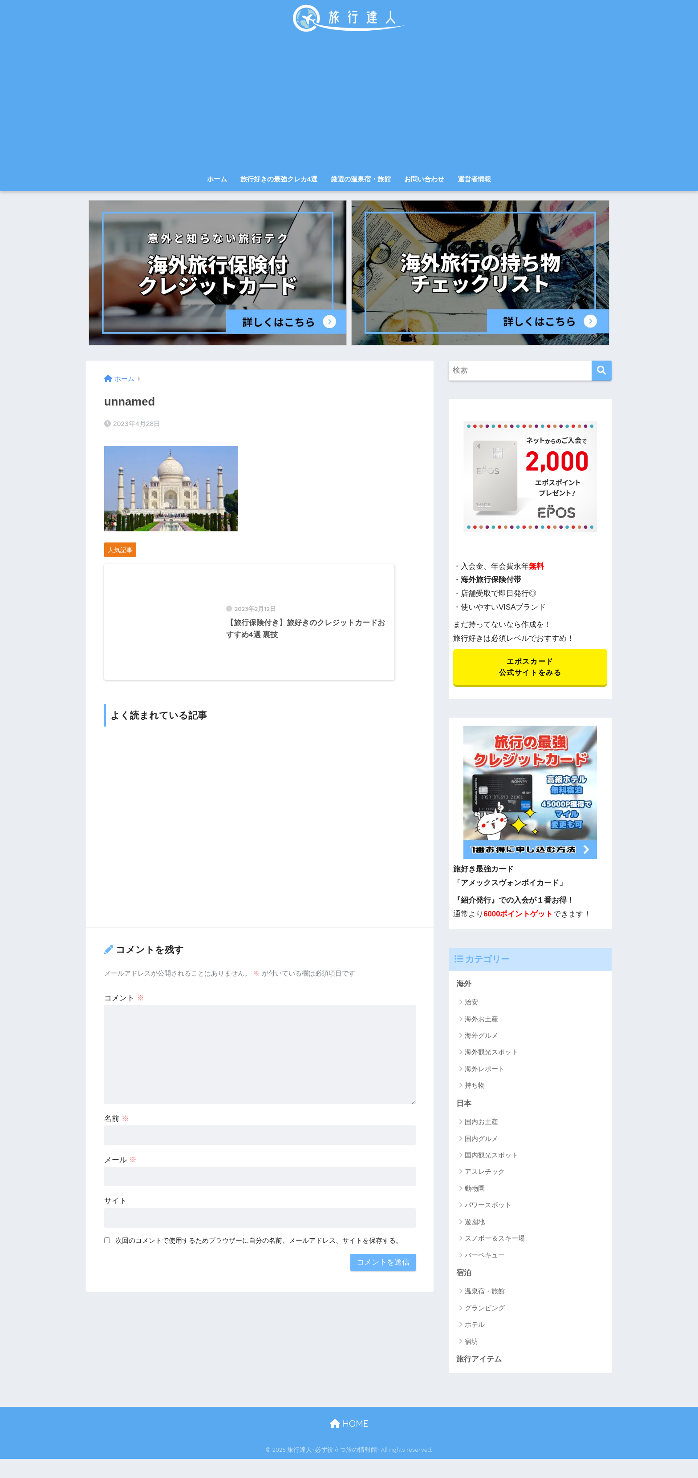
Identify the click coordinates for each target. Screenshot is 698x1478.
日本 (463, 1104)
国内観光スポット (491, 1156)
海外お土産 (481, 1020)
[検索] (602, 371)
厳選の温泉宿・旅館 (361, 179)
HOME (349, 1424)
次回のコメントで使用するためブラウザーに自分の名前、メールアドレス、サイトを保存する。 (258, 1249)
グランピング (485, 1309)
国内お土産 (481, 1123)
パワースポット (488, 1206)
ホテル (475, 1325)
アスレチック (485, 1173)
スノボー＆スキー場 (495, 1239)
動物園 (475, 1189)
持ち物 (475, 1086)
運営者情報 (474, 179)
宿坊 (471, 1342)
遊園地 (475, 1222)
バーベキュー (485, 1256)
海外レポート (485, 1069)
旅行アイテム (479, 1360)
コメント (124, 1006)
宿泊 (463, 1274)
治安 (471, 1003)
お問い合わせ (424, 179)
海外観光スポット (491, 1053)
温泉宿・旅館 (485, 1292)
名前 (116, 1127)
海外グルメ (481, 1036)
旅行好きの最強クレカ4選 (278, 179)
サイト (115, 1209)
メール (120, 1168)
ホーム (217, 179)
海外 (463, 984)
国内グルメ (481, 1139)
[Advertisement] (349, 103)
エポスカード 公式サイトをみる (530, 667)
